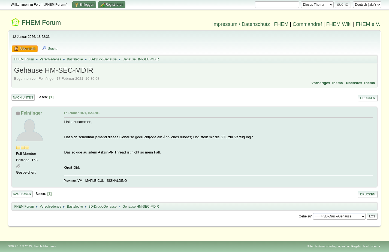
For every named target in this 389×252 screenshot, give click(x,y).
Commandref (307, 24)
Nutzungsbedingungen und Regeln (338, 246)
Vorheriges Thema (327, 83)
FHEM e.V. (368, 24)
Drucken (367, 98)
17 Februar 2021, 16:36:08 (81, 113)
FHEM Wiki (338, 24)
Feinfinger (31, 113)
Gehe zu (305, 216)
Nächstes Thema (360, 83)
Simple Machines (45, 246)
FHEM (281, 24)
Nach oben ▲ (372, 246)
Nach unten (23, 97)
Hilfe (310, 246)
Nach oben (22, 193)
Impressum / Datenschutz (241, 24)
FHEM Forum (41, 22)
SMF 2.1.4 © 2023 (20, 246)
